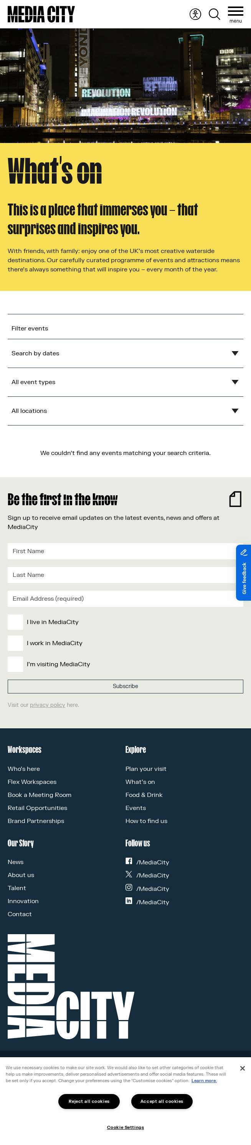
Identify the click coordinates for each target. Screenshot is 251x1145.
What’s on (140, 782)
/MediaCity (147, 862)
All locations (29, 411)
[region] (125, 1101)
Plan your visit (146, 769)
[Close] (242, 1068)
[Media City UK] (41, 14)
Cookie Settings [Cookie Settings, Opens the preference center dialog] (125, 1127)
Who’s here (24, 769)
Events (136, 808)
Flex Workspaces (32, 782)
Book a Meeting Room (39, 795)
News (15, 862)
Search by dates (35, 353)
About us (21, 875)
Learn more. (204, 1081)
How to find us (146, 821)
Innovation (23, 901)
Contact (20, 914)
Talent (17, 888)
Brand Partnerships (36, 821)
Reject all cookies (89, 1101)
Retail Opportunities (37, 808)
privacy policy (47, 705)
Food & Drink (144, 795)
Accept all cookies (161, 1101)
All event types (33, 382)
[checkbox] (124, 643)
